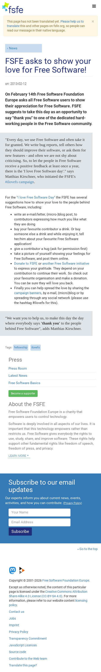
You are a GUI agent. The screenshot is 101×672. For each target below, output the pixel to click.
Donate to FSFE (25, 264)
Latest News (18, 376)
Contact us (16, 611)
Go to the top (89, 549)
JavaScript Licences (23, 645)
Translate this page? (23, 665)
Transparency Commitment (28, 638)
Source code (17, 652)
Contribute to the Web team (28, 658)
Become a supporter (23, 393)
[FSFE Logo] (12, 7)
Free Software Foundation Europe (65, 580)
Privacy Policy (18, 632)
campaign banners (27, 293)
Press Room (18, 368)
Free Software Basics (24, 383)
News (13, 48)
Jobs (12, 618)
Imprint (14, 625)
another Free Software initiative (65, 264)
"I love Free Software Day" (36, 197)
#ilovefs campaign (19, 182)
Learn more (17, 455)
